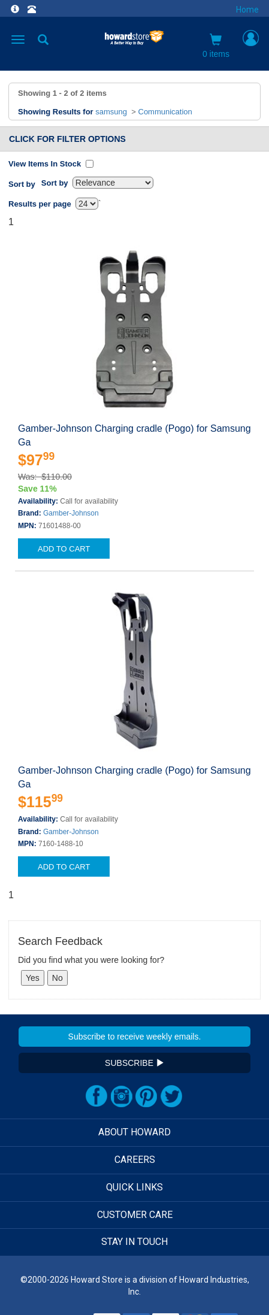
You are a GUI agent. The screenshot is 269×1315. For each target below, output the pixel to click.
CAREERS (134, 1159)
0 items (215, 46)
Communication (165, 111)
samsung (111, 111)
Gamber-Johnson (71, 513)
